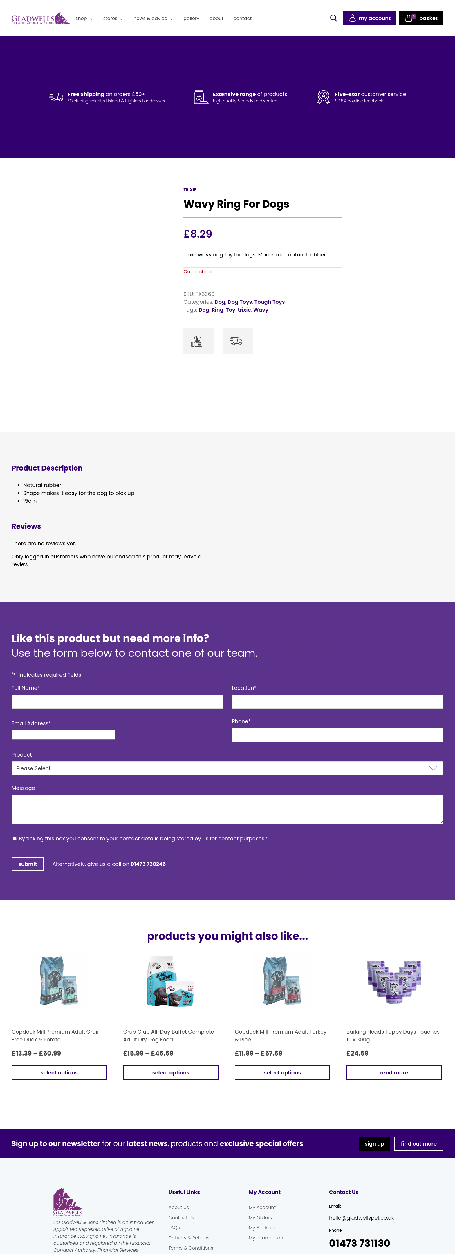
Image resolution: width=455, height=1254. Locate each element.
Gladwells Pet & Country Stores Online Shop (41, 18)
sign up (374, 1143)
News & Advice (150, 18)
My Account (262, 1207)
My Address (262, 1227)
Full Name (26, 688)
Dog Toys (240, 301)
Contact (243, 18)
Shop (81, 18)
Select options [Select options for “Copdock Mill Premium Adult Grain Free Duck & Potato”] (59, 1072)
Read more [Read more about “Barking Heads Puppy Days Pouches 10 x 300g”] (394, 1072)
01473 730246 (148, 864)
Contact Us (181, 1217)
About (216, 18)
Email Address (31, 723)
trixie (244, 309)
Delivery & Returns (189, 1238)
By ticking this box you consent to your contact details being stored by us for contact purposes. (143, 838)
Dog (220, 301)
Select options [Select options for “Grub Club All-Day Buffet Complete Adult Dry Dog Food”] (170, 1072)
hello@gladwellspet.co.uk (361, 1218)
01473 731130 (359, 1243)
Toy (230, 309)
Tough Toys (269, 301)
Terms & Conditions (191, 1248)
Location (244, 688)
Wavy (260, 309)
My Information (266, 1238)
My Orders (260, 1217)
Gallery (191, 18)
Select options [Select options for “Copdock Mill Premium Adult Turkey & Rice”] (282, 1072)
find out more (419, 1143)
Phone (241, 721)
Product (22, 754)
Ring (217, 309)
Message (23, 788)
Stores (110, 18)
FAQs (174, 1227)
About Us (179, 1207)
